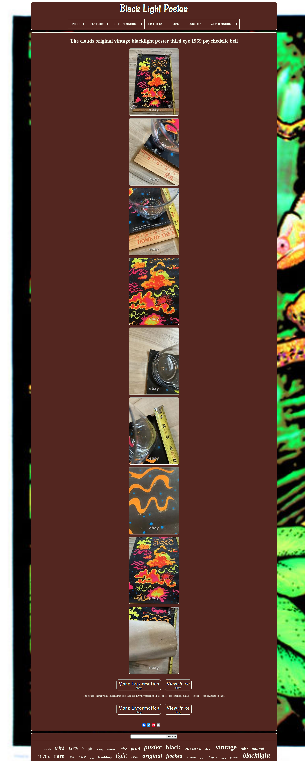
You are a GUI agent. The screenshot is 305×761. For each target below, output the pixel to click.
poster (153, 747)
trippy (213, 757)
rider (244, 749)
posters (193, 748)
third (59, 748)
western (111, 749)
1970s (73, 748)
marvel (258, 748)
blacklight (256, 755)
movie (223, 758)
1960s (71, 757)
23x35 (83, 757)
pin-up (99, 749)
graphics (234, 757)
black (173, 747)
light (121, 755)
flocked (174, 756)
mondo (47, 749)
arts (92, 758)
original (152, 755)
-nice (123, 749)
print (135, 748)
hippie (87, 749)
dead (208, 749)
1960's (134, 757)
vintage (226, 747)
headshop (105, 757)
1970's (44, 756)
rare (59, 756)
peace (202, 758)
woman (191, 757)
